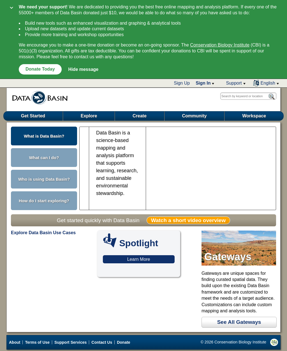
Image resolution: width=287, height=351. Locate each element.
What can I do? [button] (44, 157)
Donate (123, 342)
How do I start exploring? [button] (44, 200)
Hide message (83, 69)
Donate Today (40, 69)
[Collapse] (11, 8)
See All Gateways (239, 322)
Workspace (254, 115)
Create (140, 115)
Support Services (70, 342)
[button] (205, 83)
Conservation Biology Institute (219, 45)
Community (194, 115)
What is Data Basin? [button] (44, 136)
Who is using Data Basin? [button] (44, 179)
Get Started (33, 115)
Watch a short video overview (188, 220)
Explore (89, 115)
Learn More (138, 259)
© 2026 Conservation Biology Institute (239, 342)
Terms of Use (37, 342)
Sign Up (182, 83)
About (14, 342)
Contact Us (101, 342)
